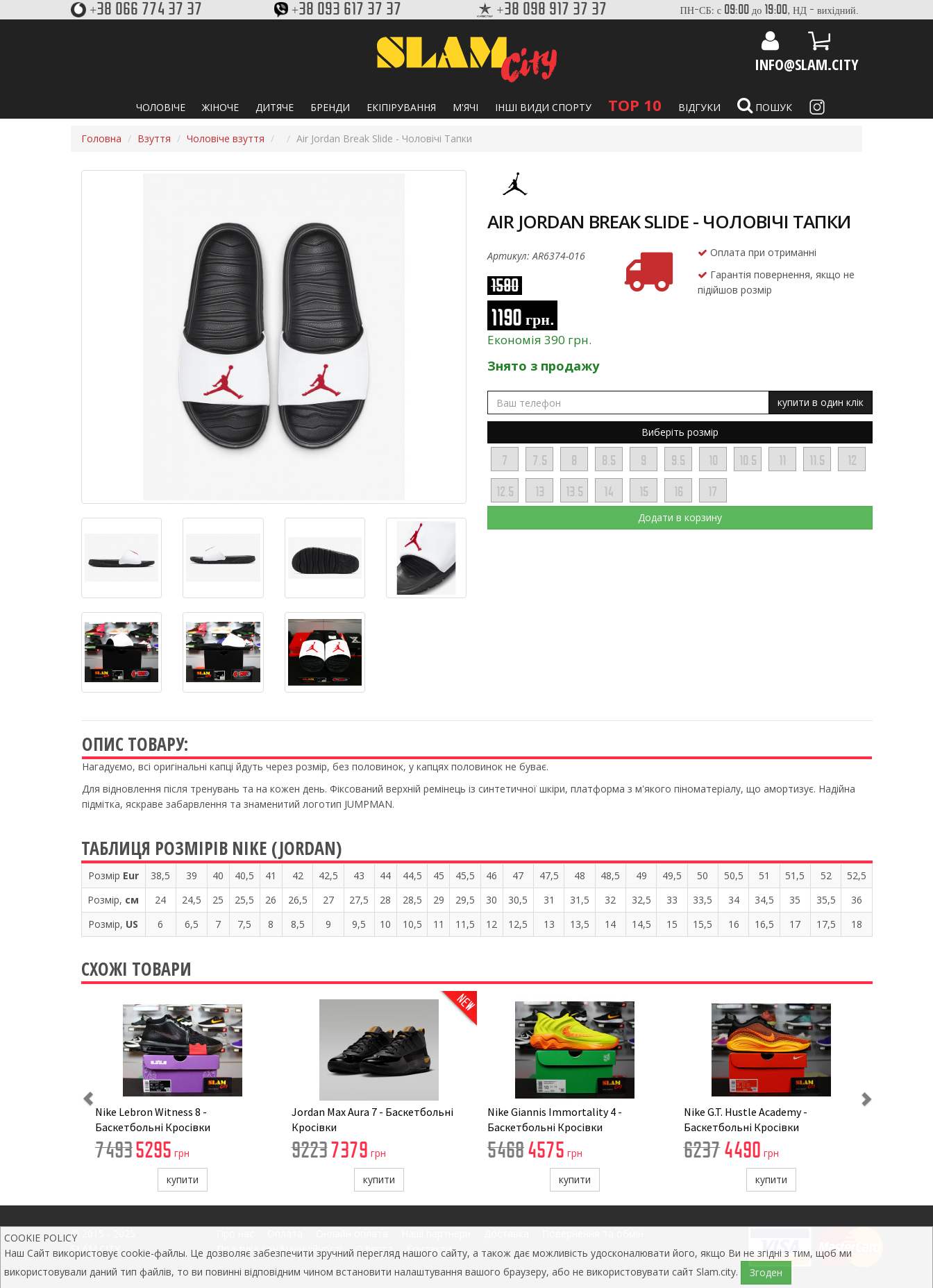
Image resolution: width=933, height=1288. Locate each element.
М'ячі (465, 107)
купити (183, 1179)
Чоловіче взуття (225, 138)
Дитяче (274, 107)
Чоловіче (160, 107)
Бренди (330, 107)
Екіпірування (401, 107)
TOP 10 (635, 104)
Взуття (154, 138)
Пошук (764, 105)
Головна (101, 138)
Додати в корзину (680, 517)
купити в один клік (821, 402)
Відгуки (699, 107)
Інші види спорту (543, 107)
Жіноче (220, 107)
